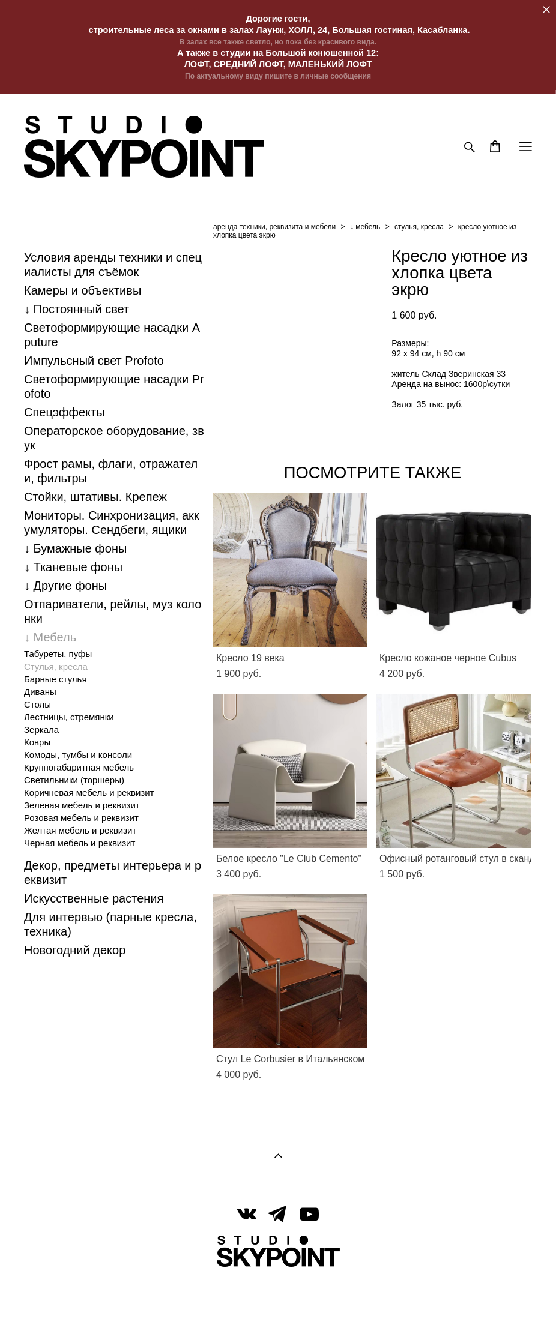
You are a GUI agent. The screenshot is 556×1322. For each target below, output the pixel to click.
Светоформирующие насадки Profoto (114, 386)
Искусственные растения (93, 898)
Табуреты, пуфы (58, 654)
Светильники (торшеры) (74, 780)
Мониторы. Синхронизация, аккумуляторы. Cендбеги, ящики (111, 522)
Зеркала (41, 729)
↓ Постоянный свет (76, 309)
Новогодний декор (74, 950)
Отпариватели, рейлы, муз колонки (112, 611)
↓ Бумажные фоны (75, 548)
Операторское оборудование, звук (114, 438)
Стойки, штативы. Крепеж (95, 496)
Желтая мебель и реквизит (80, 830)
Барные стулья (55, 679)
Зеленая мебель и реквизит (82, 805)
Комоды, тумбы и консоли (78, 755)
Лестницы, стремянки (69, 717)
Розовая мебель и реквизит (81, 818)
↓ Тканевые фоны (73, 567)
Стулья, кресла (56, 666)
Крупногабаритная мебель (79, 767)
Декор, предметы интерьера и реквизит (112, 872)
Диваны (40, 692)
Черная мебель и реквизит (79, 843)
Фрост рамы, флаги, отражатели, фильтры (111, 471)
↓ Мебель (50, 637)
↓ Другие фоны (65, 585)
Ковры (37, 742)
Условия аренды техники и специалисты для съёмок (113, 264)
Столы (37, 704)
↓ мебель (365, 227)
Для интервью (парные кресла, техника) (110, 924)
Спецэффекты (64, 412)
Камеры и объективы (82, 290)
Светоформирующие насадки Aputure (112, 335)
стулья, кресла (419, 227)
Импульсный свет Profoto (94, 360)
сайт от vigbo (278, 1294)
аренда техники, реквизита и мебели (274, 227)
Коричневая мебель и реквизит (89, 792)
